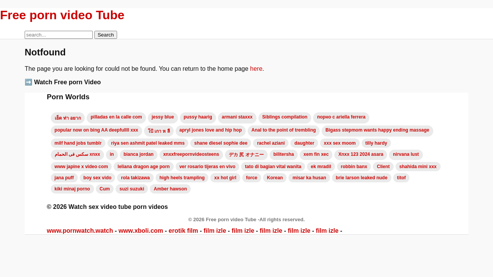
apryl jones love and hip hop (210, 130)
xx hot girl (225, 177)
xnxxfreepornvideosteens (191, 154)
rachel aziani (271, 143)
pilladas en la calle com (116, 117)
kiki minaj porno (72, 189)
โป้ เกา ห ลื (159, 131)
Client (383, 166)
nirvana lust (406, 154)
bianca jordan (139, 154)
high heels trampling (182, 177)
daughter (304, 143)
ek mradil (321, 166)
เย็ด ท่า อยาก (68, 118)
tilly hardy (376, 143)
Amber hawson (170, 189)
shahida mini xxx (418, 166)
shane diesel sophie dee (220, 143)
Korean (275, 177)
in (112, 154)
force (251, 177)
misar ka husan (309, 177)
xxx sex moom (340, 143)
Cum (105, 189)
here (256, 68)
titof (401, 177)
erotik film (183, 230)
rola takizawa (135, 177)
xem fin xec (316, 154)
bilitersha (283, 154)
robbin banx (354, 166)
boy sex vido (98, 177)
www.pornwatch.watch (80, 230)
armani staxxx (237, 117)
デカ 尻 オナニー (246, 154)
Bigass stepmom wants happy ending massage (377, 130)
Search (105, 35)
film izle (214, 230)
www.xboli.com (141, 230)
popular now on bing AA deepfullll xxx (96, 130)
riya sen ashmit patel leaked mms (148, 143)
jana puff (64, 177)
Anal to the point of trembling (284, 130)
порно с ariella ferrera (341, 117)
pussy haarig (198, 117)
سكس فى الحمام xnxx (77, 154)
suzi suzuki (131, 189)
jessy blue (163, 117)
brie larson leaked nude (361, 177)
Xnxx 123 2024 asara (360, 154)
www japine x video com (81, 166)
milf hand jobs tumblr (78, 143)
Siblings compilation (284, 117)
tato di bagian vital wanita (273, 166)
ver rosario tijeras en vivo (207, 166)
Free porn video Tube (62, 15)
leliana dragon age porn (143, 166)
